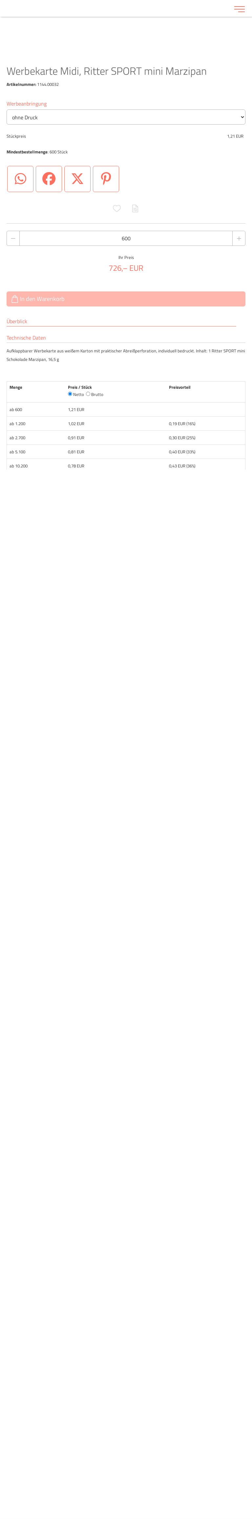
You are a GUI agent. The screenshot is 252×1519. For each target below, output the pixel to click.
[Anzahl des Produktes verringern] (13, 238)
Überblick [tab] (17, 321)
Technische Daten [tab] (26, 338)
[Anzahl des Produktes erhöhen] (238, 238)
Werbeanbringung (27, 104)
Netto (76, 394)
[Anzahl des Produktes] (126, 238)
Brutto (94, 394)
